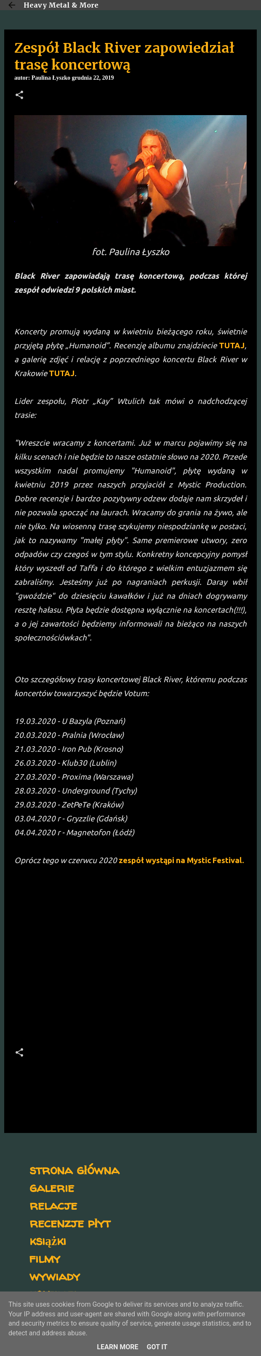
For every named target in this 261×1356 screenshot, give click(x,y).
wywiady (54, 1275)
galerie (51, 1187)
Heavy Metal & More (61, 5)
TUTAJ (232, 345)
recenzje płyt (69, 1222)
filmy (44, 1258)
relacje (53, 1204)
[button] (19, 96)
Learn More (117, 1347)
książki (47, 1240)
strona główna (74, 1169)
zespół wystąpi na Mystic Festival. (181, 860)
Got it (156, 1347)
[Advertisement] (130, 953)
